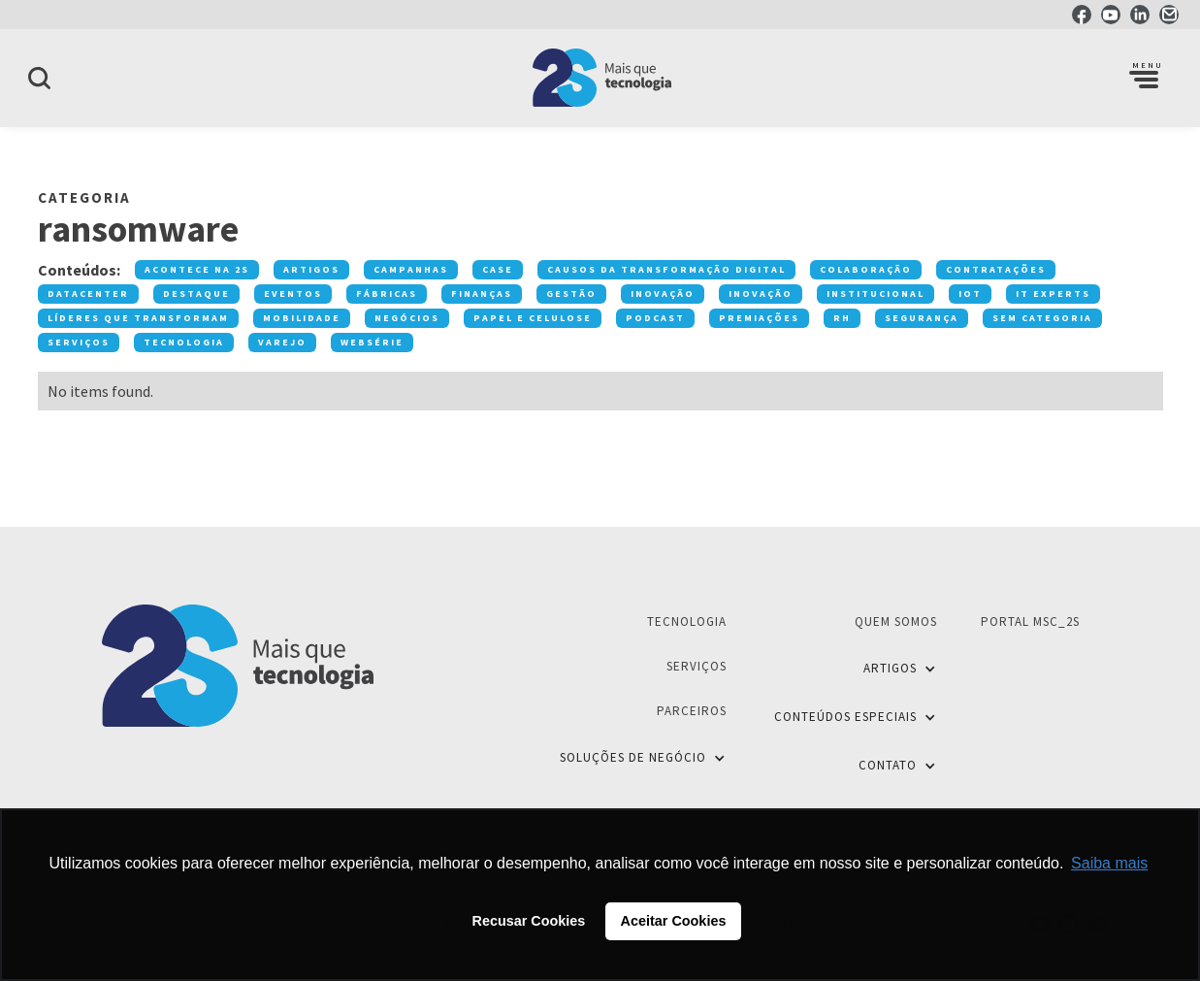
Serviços (79, 342)
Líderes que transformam (138, 317)
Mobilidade (302, 317)
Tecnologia (184, 342)
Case (497, 269)
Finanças (481, 293)
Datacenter (88, 293)
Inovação (663, 293)
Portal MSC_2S (1030, 621)
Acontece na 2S (197, 269)
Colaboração (866, 269)
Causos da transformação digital (666, 269)
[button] (1144, 78)
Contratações (996, 269)
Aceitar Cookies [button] (674, 921)
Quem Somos (896, 621)
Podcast (655, 317)
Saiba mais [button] (1109, 863)
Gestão (571, 293)
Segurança (921, 317)
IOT (970, 293)
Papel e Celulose (532, 317)
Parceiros (692, 711)
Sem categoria (1042, 317)
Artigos (311, 269)
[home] (600, 78)
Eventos (293, 293)
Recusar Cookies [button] (529, 921)
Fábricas (386, 293)
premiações (759, 317)
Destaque (196, 293)
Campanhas (410, 269)
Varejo (282, 342)
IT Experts (1053, 293)
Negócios (406, 317)
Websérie (372, 342)
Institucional (875, 293)
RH (842, 317)
